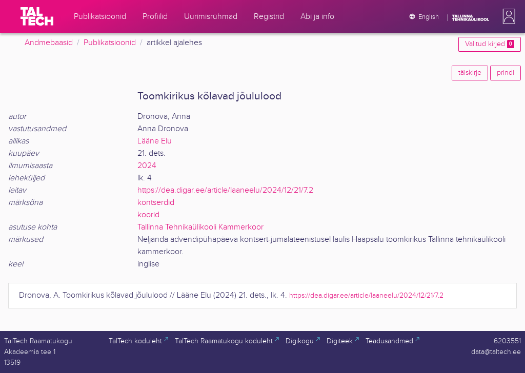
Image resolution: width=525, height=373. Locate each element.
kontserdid (155, 203)
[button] (507, 16)
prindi (505, 73)
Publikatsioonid (110, 43)
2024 (146, 166)
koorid (148, 215)
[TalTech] (37, 16)
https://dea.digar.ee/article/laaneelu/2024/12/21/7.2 (225, 190)
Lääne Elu (154, 141)
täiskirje (469, 73)
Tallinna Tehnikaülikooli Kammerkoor (200, 227)
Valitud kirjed (489, 44)
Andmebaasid (49, 43)
